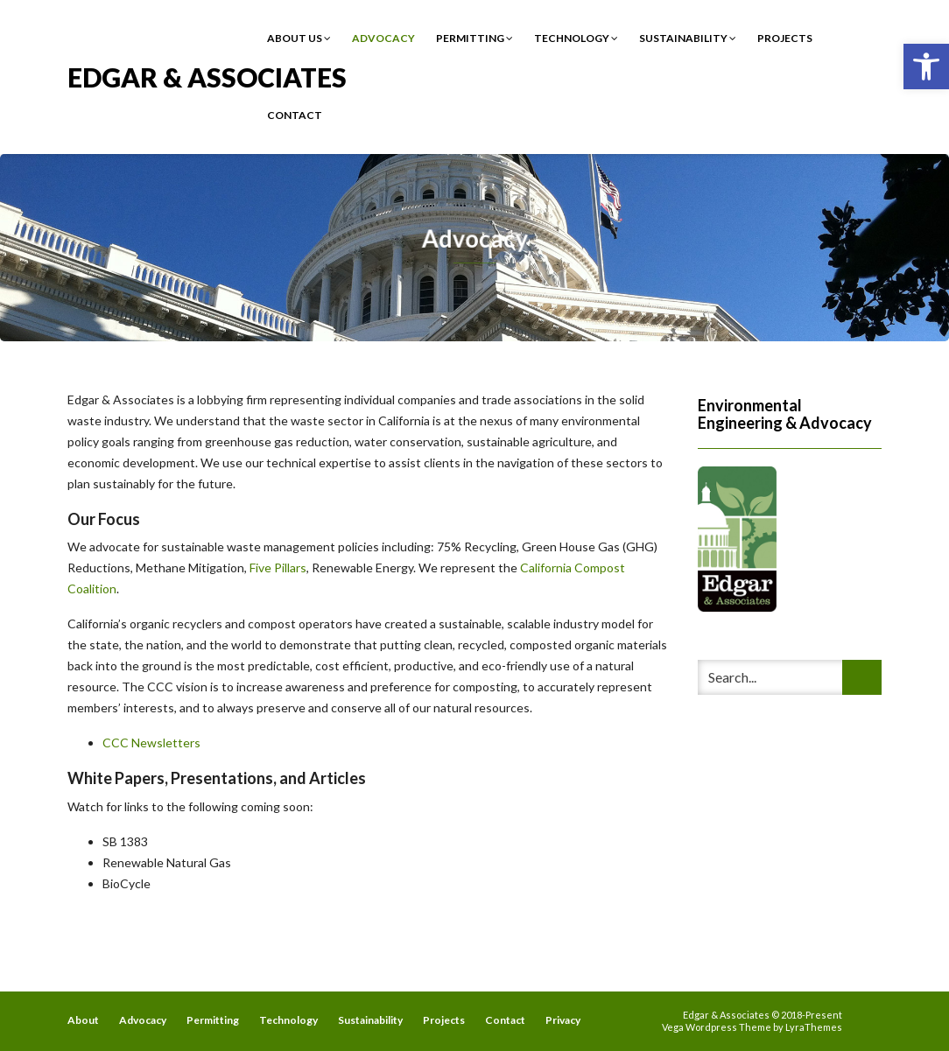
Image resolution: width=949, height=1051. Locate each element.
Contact (294, 115)
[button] (926, 66)
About (83, 1019)
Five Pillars (278, 567)
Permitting (474, 38)
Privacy (562, 1019)
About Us (299, 38)
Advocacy (383, 38)
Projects (784, 38)
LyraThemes (813, 1027)
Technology (576, 38)
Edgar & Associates (207, 75)
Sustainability (687, 38)
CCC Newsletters (151, 742)
